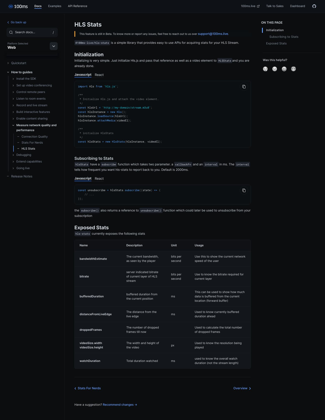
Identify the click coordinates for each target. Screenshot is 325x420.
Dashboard (297, 6)
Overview (242, 384)
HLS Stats (26, 148)
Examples (54, 6)
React (99, 75)
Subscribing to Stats (283, 37)
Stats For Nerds (30, 142)
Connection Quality (32, 136)
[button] (265, 68)
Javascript (82, 74)
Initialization (275, 30)
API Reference (77, 6)
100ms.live (250, 6)
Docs (37, 6)
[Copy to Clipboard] (244, 86)
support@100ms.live (213, 34)
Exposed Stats (276, 43)
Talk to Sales (275, 6)
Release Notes (19, 176)
